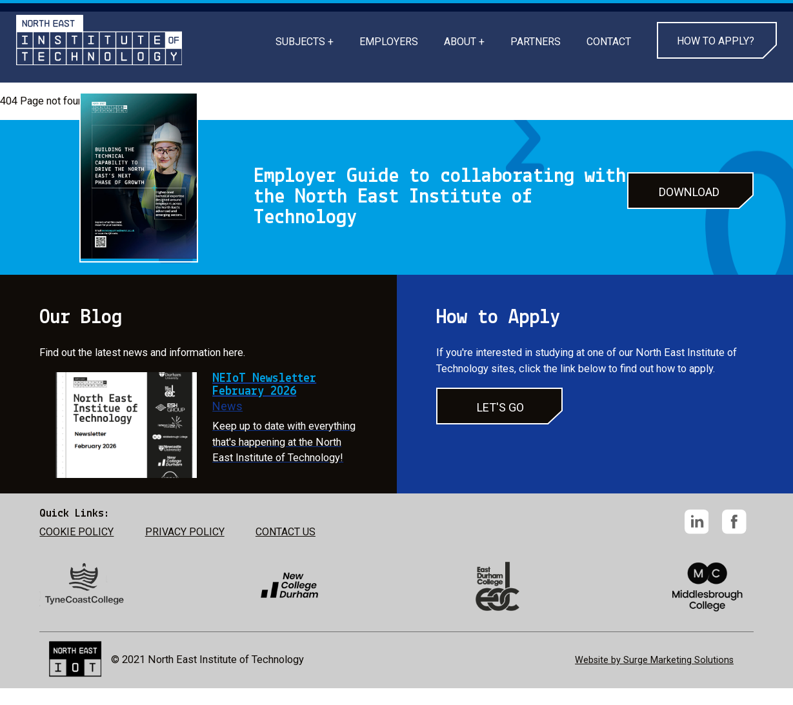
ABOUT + (464, 41)
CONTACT (609, 41)
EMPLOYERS (388, 41)
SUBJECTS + (305, 41)
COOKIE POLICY (76, 532)
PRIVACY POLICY (185, 532)
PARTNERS (535, 41)
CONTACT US (286, 532)
